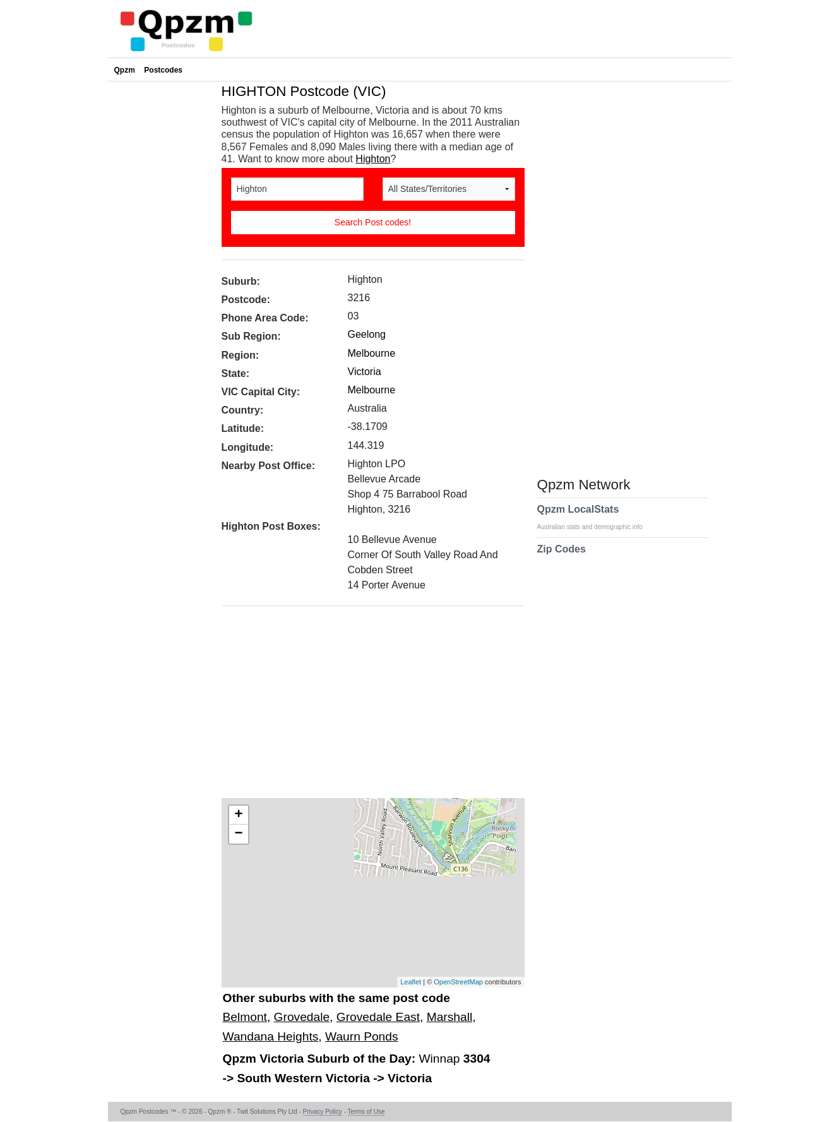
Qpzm (124, 70)
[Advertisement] (366, 706)
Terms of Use (366, 1111)
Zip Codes (561, 557)
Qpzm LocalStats (596, 517)
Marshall (450, 1017)
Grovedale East (378, 1017)
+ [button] (238, 815)
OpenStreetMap (458, 982)
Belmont (245, 1017)
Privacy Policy (322, 1111)
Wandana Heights (271, 1036)
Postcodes (163, 70)
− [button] (238, 834)
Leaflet (410, 982)
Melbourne (372, 353)
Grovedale (302, 1017)
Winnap (441, 1058)
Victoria (364, 371)
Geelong (367, 334)
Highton (372, 158)
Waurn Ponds (361, 1036)
